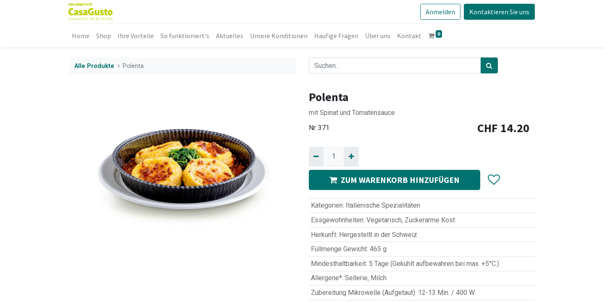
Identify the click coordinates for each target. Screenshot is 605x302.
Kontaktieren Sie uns (498, 12)
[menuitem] (81, 35)
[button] (493, 180)
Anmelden (439, 12)
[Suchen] (489, 65)
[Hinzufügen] (351, 156)
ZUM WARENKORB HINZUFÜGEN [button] (394, 179)
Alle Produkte (94, 66)
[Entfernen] (316, 156)
